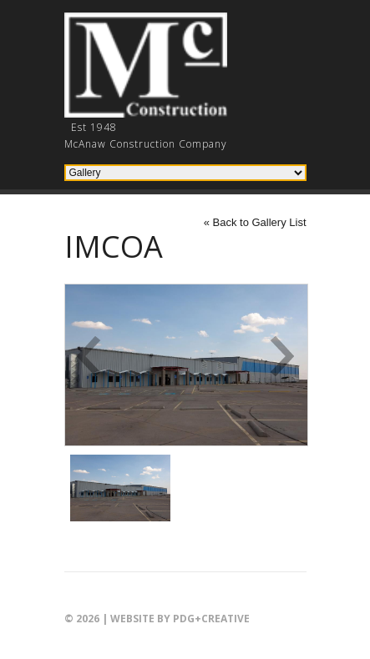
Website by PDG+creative (180, 618)
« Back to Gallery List (255, 222)
